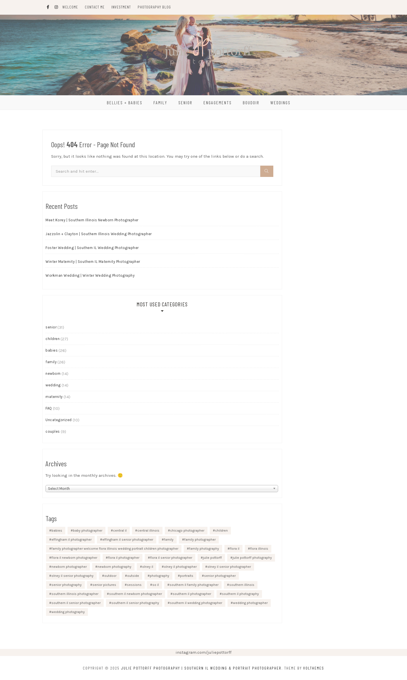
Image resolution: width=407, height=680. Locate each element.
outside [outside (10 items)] (133, 576)
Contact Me (95, 7)
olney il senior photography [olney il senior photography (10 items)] (72, 576)
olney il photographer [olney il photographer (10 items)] (180, 567)
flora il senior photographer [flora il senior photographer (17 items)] (171, 558)
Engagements (218, 102)
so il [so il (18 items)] (155, 585)
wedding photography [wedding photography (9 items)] (68, 612)
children (53, 339)
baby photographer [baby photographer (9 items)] (87, 530)
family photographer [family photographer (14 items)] (200, 540)
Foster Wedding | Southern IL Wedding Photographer (92, 248)
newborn (53, 373)
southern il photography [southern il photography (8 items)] (240, 594)
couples (53, 431)
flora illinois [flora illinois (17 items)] (259, 549)
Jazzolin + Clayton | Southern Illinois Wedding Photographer (99, 234)
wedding (53, 385)
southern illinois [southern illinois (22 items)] (241, 585)
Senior (185, 102)
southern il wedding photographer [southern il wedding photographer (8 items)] (196, 603)
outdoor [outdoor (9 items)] (110, 576)
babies (52, 350)
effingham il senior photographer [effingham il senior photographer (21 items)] (127, 540)
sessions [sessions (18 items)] (134, 585)
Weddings (280, 102)
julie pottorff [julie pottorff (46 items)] (212, 558)
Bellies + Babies (124, 102)
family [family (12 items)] (169, 540)
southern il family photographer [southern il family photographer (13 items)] (194, 585)
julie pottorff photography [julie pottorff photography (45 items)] (252, 558)
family (51, 362)
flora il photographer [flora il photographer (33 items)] (123, 558)
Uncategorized (59, 420)
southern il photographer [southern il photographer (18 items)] (192, 594)
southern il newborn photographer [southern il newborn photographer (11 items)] (135, 594)
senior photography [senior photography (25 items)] (66, 585)
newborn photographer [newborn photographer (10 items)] (69, 567)
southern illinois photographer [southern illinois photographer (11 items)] (74, 594)
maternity (54, 397)
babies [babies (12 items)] (56, 530)
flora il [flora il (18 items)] (234, 549)
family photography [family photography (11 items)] (204, 549)
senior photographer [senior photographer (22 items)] (220, 576)
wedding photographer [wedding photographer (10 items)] (250, 603)
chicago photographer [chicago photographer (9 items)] (187, 530)
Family (160, 102)
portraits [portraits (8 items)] (186, 576)
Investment (121, 7)
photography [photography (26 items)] (159, 576)
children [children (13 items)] (221, 530)
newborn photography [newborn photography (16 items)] (114, 567)
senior (51, 327)
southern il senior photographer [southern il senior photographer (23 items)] (76, 603)
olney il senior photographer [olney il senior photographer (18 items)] (229, 567)
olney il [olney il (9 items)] (147, 567)
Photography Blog (154, 7)
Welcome (70, 7)
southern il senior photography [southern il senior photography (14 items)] (135, 603)
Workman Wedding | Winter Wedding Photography (90, 275)
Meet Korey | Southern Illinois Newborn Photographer (92, 220)
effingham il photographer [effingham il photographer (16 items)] (71, 540)
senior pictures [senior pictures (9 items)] (104, 585)
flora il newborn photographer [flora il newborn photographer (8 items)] (74, 558)
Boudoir (251, 102)
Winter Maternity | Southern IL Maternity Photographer (93, 261)
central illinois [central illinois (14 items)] (148, 530)
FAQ (49, 408)
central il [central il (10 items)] (120, 530)
